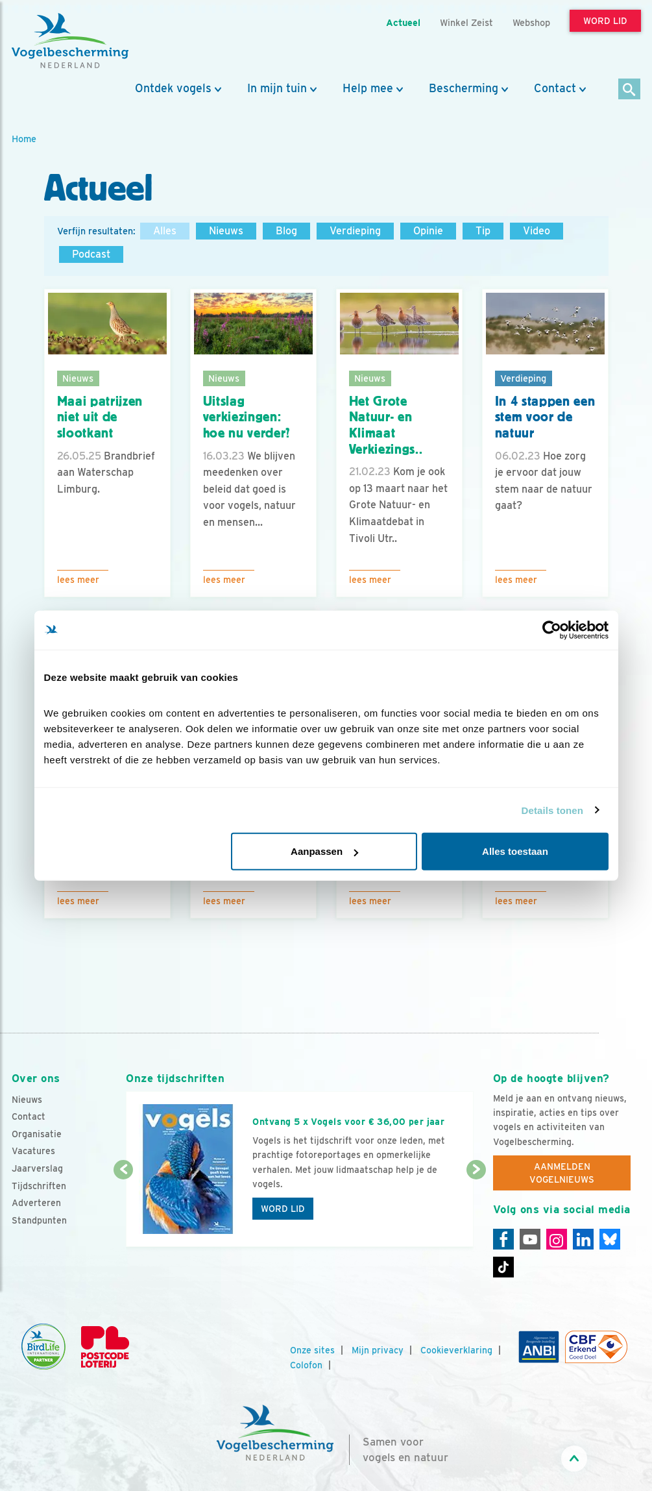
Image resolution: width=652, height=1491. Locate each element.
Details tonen (552, 809)
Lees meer (78, 579)
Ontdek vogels (173, 88)
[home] (70, 41)
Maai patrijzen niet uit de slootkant (100, 417)
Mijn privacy (378, 1350)
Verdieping (355, 231)
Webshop (531, 22)
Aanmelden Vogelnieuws (561, 1173)
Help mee (368, 88)
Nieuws (226, 231)
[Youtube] (530, 1239)
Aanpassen (324, 851)
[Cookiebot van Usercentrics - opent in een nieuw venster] (552, 629)
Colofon (306, 1365)
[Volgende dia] (476, 1209)
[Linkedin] (583, 1239)
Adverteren (36, 1203)
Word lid (283, 1208)
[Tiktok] (503, 1267)
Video (536, 231)
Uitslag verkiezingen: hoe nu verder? (247, 417)
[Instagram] (556, 1239)
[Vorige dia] (123, 1209)
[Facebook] (503, 1239)
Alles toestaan (515, 851)
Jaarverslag (37, 1168)
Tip (483, 231)
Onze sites (312, 1350)
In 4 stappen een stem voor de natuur (545, 417)
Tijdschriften (39, 1186)
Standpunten (39, 1220)
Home (24, 138)
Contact (555, 88)
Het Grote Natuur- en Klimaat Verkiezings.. (386, 425)
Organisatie (37, 1134)
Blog (286, 231)
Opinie (428, 231)
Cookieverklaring (456, 1350)
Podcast (91, 254)
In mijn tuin (277, 88)
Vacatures (33, 1151)
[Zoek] (629, 90)
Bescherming (463, 88)
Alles (164, 231)
